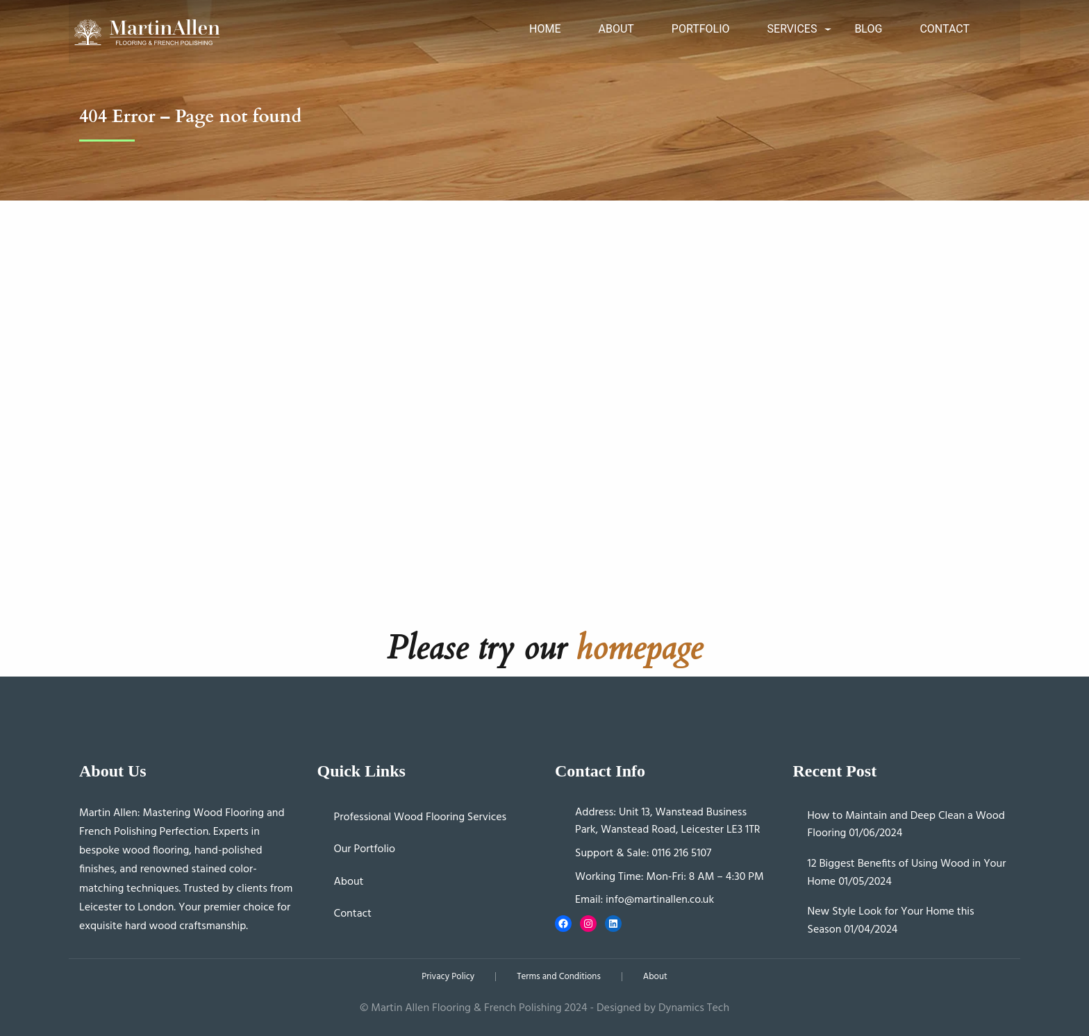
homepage (639, 647)
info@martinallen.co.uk (660, 900)
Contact (945, 28)
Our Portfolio (365, 849)
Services (792, 28)
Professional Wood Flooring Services (420, 817)
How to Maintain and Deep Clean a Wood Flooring (906, 825)
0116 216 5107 (681, 853)
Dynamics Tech (693, 1008)
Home (544, 28)
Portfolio (701, 28)
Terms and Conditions (558, 976)
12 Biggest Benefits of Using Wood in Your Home (907, 873)
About (615, 28)
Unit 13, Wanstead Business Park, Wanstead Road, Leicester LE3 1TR (667, 822)
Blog (868, 28)
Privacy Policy (448, 976)
